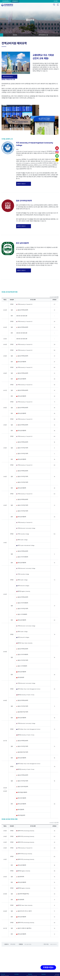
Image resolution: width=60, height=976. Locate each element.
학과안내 (30, 974)
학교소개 (3, 974)
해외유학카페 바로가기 (8, 76)
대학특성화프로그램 (43, 35)
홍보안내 (15, 35)
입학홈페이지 (15, 1)
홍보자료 (43, 974)
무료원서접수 (48, 967)
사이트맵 (56, 1)
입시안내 (16, 974)
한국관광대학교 (5, 1)
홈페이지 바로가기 (21, 183)
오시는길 (57, 974)
